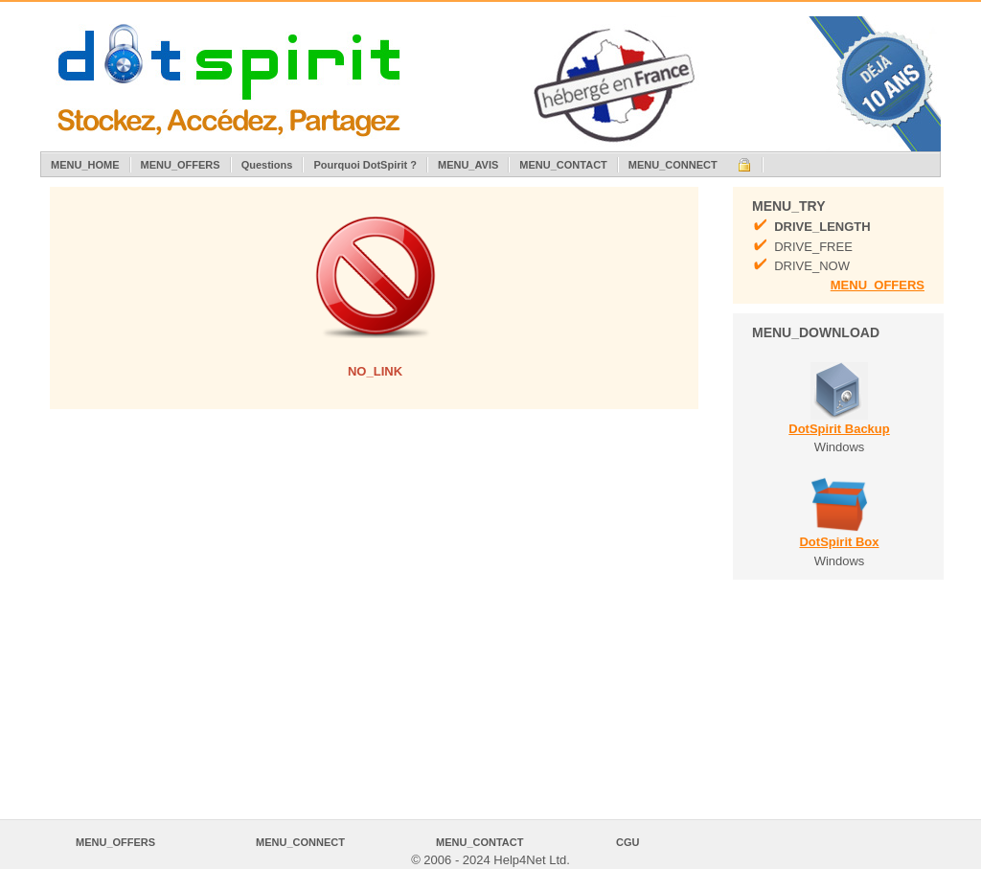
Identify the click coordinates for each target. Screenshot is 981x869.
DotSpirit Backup (838, 429)
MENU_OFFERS (180, 165)
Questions (267, 165)
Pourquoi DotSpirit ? (365, 165)
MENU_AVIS (468, 165)
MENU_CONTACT (562, 165)
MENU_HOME (85, 165)
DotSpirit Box (838, 542)
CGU (627, 842)
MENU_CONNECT (673, 165)
